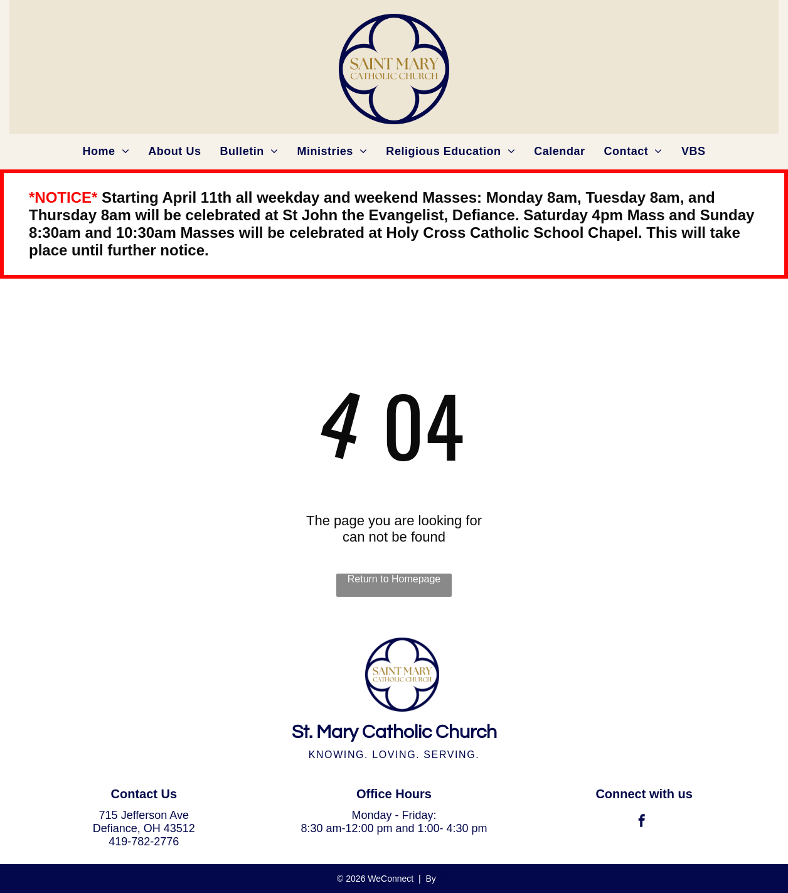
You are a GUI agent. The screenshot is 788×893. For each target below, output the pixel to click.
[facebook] (642, 822)
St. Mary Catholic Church (394, 732)
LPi (445, 879)
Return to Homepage (394, 579)
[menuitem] (106, 151)
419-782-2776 (144, 841)
